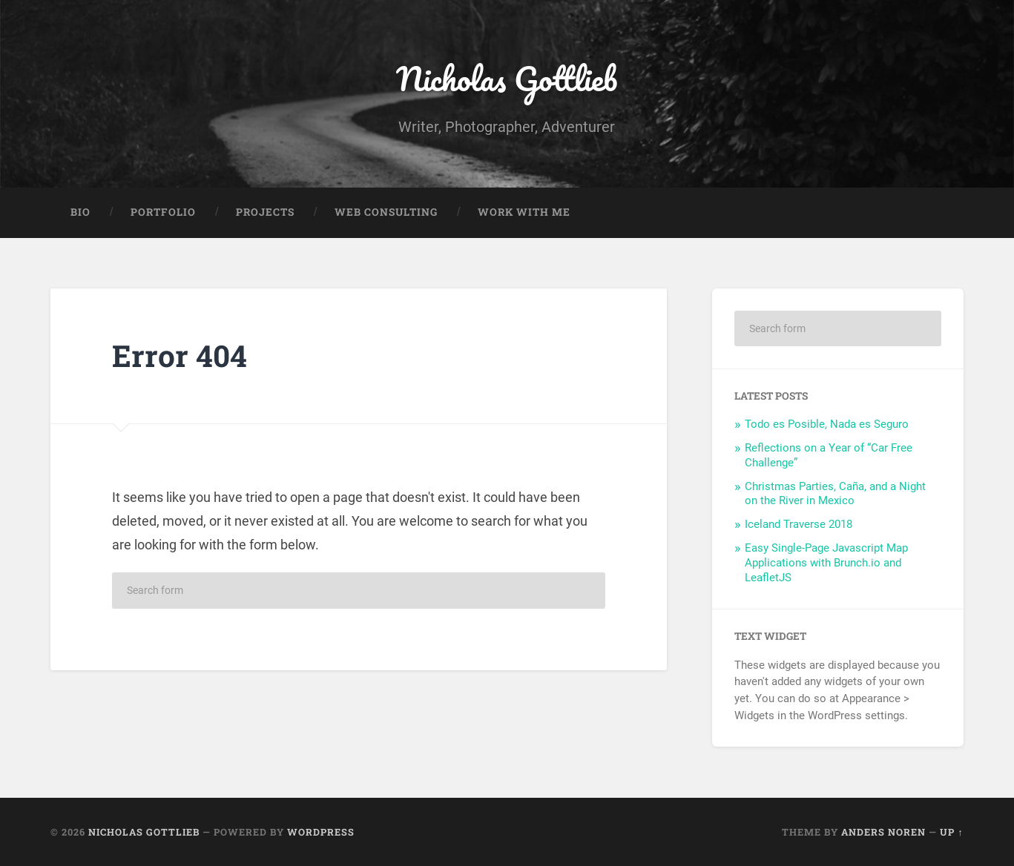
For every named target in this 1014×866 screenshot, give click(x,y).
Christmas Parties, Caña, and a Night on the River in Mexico (835, 494)
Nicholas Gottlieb (506, 78)
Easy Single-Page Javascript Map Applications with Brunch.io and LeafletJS (826, 562)
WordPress (321, 832)
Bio (80, 212)
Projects (265, 212)
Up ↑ (951, 832)
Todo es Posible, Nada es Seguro (827, 424)
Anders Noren (883, 832)
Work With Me (524, 212)
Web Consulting (386, 212)
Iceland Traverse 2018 (798, 524)
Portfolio (163, 212)
